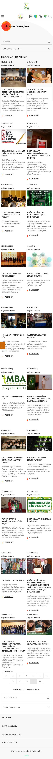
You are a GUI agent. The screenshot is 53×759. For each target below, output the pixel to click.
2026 (26, 755)
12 (40, 681)
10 (27, 681)
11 (33, 681)
